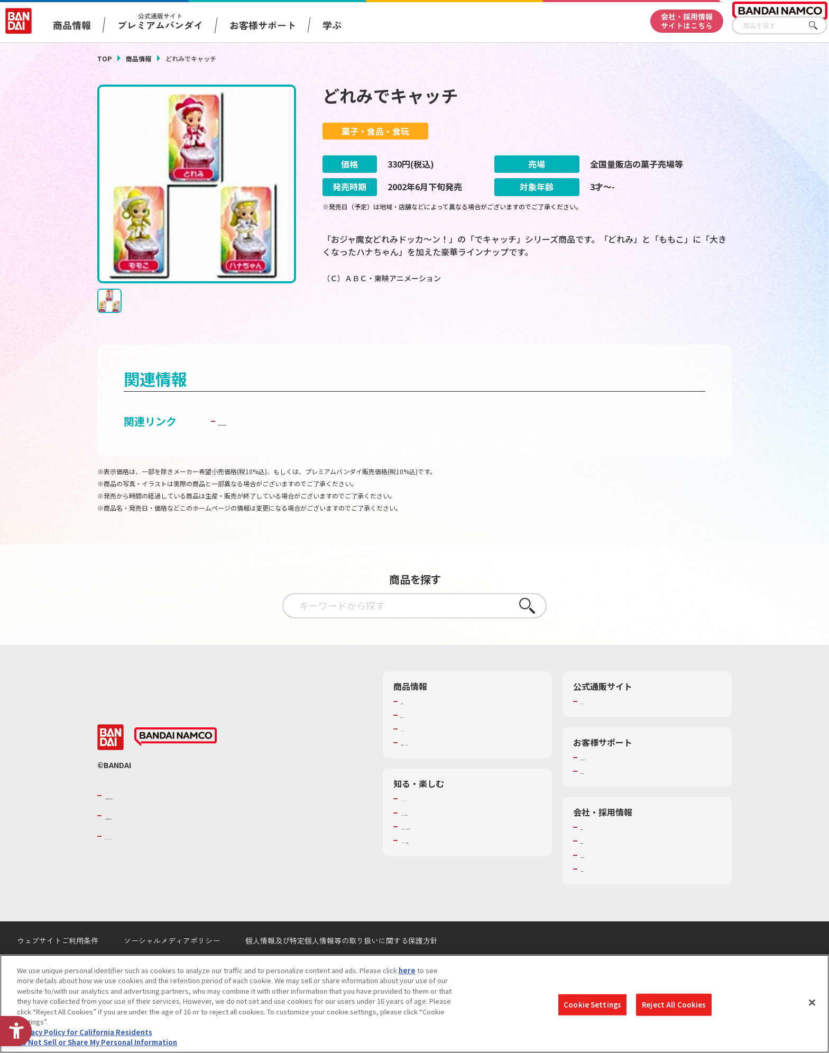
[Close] (812, 1002)
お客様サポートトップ (615, 784)
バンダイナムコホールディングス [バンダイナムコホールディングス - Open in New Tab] (168, 842)
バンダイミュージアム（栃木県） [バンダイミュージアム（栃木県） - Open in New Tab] (452, 867)
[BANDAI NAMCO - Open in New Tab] (175, 763)
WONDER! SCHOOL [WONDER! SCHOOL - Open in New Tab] (430, 825)
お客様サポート (262, 25)
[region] (414, 1004)
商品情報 (138, 58)
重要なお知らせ (605, 797)
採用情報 (594, 867)
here (407, 970)
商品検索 (414, 728)
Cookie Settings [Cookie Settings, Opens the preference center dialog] (592, 1005)
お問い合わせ (601, 895)
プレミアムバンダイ (611, 728)
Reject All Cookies (674, 1005)
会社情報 (594, 853)
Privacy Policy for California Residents (84, 1032)
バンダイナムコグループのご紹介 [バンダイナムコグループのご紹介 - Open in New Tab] (168, 822)
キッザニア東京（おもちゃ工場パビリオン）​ (469, 853)
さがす (819, 26)
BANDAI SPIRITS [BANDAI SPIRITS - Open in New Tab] (137, 862)
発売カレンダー (425, 741)
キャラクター (421, 755)
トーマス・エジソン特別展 (442, 839)
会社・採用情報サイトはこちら (687, 21)
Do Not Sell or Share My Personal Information (97, 1042)
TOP (104, 58)
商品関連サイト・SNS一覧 (442, 769)
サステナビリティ (608, 881)
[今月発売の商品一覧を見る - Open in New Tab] (633, 321)
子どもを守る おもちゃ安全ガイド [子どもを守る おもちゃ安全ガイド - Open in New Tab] (299, 447)
